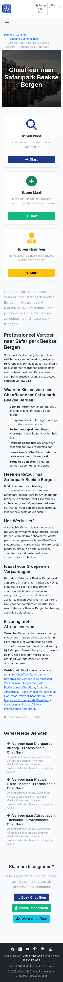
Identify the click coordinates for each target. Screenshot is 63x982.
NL (54, 5)
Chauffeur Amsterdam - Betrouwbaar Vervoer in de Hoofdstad (30, 692)
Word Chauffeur (31, 919)
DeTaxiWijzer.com (33, 955)
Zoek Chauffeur (31, 897)
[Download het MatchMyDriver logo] (50, 949)
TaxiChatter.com (31, 959)
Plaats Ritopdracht (31, 908)
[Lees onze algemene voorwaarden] (43, 949)
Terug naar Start (40, 9)
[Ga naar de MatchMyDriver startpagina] (16, 8)
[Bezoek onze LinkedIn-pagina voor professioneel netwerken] (20, 949)
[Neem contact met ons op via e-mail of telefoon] (27, 949)
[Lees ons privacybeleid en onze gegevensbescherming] (35, 949)
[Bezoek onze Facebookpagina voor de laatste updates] (12, 949)
